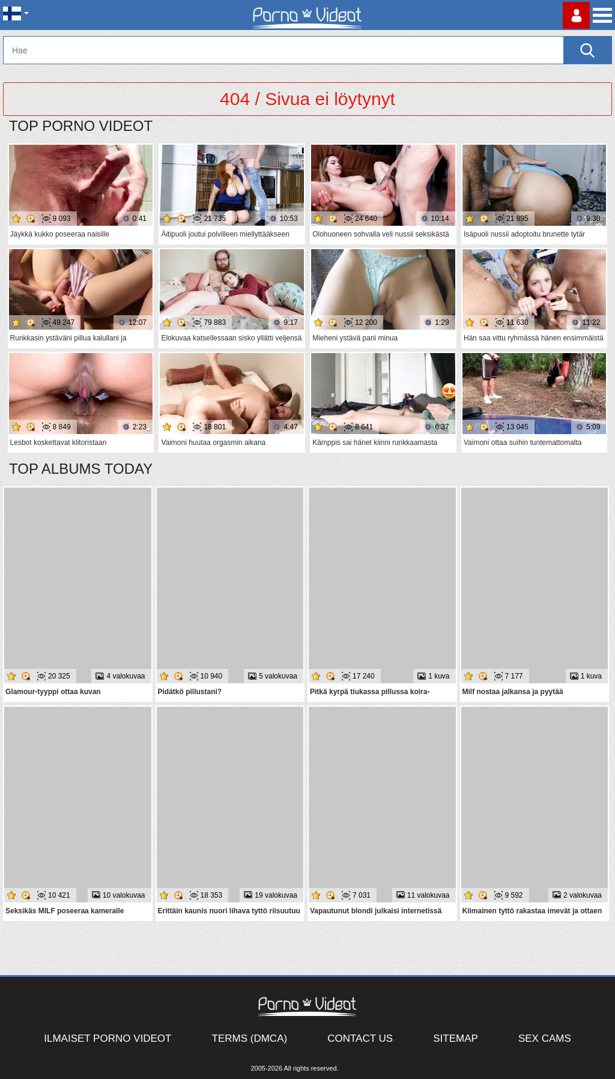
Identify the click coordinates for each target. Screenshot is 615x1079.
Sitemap (455, 1038)
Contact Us (360, 1038)
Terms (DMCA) (250, 1038)
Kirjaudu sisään (576, 15)
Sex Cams (544, 1038)
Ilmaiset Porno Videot (107, 1038)
